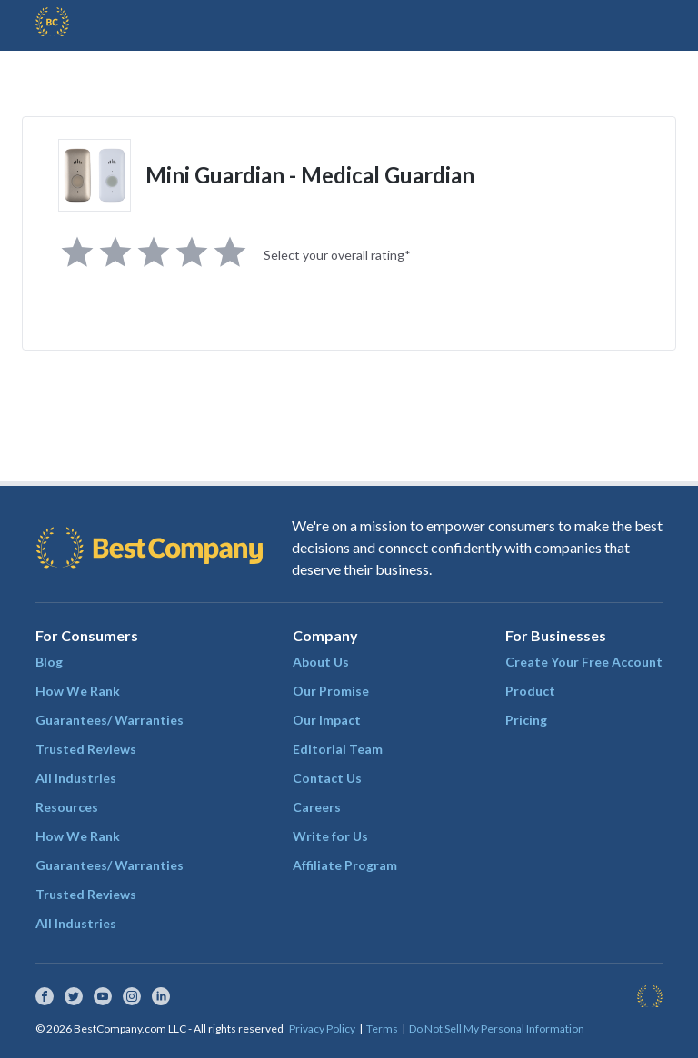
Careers (317, 807)
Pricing (526, 719)
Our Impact (327, 719)
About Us (321, 661)
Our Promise (331, 690)
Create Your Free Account (584, 661)
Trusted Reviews (85, 748)
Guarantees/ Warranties (109, 719)
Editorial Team (338, 748)
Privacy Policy (322, 1028)
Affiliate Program (345, 865)
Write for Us (330, 836)
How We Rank (77, 690)
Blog (49, 661)
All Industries (75, 778)
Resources (66, 807)
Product (530, 690)
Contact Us (327, 778)
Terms (382, 1028)
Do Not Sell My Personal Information (496, 1028)
